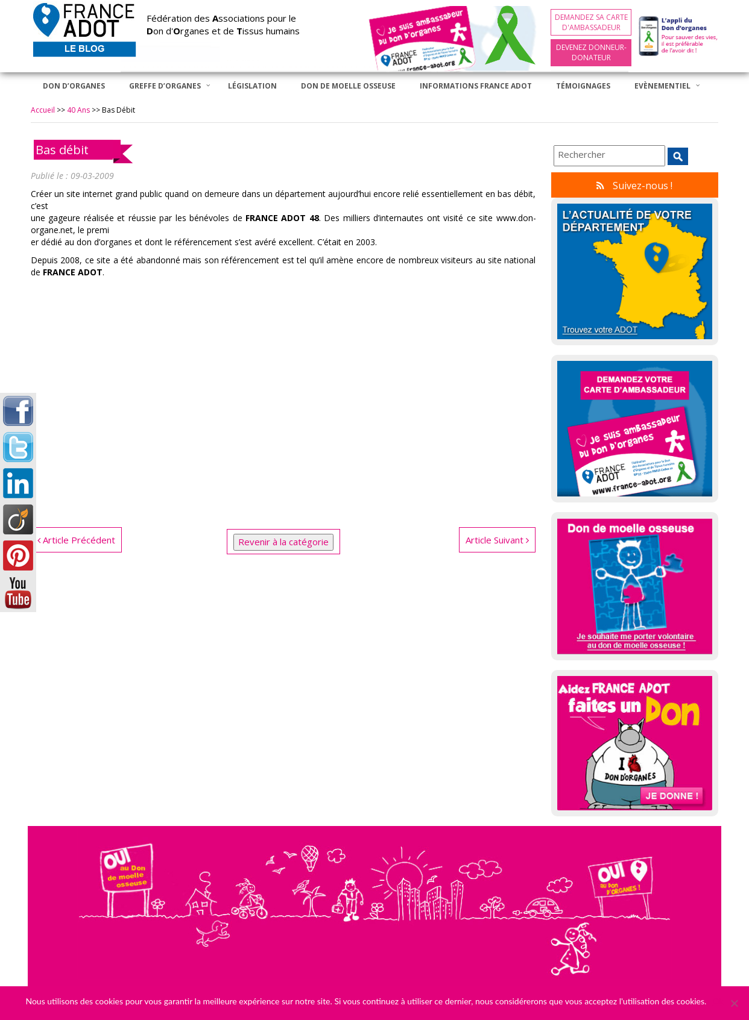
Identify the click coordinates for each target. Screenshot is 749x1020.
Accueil (43, 110)
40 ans (78, 110)
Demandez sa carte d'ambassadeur (591, 22)
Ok (717, 1001)
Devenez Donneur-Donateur (591, 52)
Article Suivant (497, 540)
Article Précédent (76, 540)
